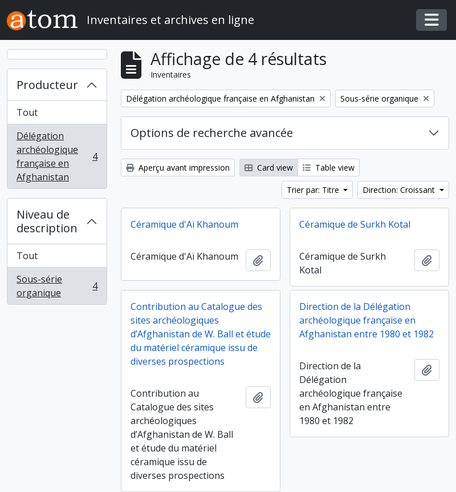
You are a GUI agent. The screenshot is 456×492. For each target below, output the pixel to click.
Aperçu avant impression (178, 167)
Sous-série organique (56, 286)
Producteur (47, 84)
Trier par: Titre (314, 189)
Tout (27, 112)
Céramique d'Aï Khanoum (184, 224)
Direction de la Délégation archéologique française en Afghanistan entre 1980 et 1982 (366, 320)
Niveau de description (47, 221)
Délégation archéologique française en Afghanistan (56, 156)
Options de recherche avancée (212, 132)
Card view (269, 167)
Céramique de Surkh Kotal (354, 224)
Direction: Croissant (400, 189)
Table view (329, 167)
